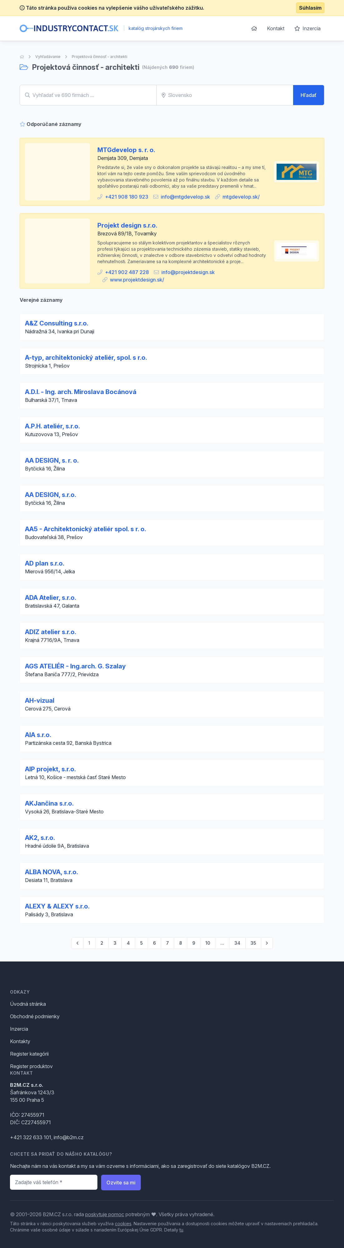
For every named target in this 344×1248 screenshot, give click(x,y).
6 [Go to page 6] (154, 943)
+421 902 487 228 (127, 272)
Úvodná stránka (28, 1004)
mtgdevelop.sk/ (241, 197)
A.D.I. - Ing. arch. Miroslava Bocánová (80, 392)
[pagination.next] (267, 943)
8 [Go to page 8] (180, 943)
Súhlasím (310, 8)
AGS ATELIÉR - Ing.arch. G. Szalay (75, 666)
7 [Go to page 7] (167, 943)
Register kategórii (29, 1054)
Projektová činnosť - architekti (99, 56)
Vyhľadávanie (48, 56)
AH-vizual (39, 700)
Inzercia (307, 28)
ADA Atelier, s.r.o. (50, 597)
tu (181, 1229)
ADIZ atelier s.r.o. (50, 632)
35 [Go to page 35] (253, 943)
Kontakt (275, 28)
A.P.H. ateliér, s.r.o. (52, 426)
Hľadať (309, 95)
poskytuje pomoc (104, 1214)
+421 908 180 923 (126, 197)
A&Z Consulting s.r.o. (56, 323)
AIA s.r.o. (38, 735)
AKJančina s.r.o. (49, 803)
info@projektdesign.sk (188, 272)
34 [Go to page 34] (237, 943)
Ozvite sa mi (120, 1182)
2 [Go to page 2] (102, 943)
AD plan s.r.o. (44, 563)
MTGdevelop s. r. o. (126, 150)
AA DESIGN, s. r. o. (52, 460)
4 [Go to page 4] (128, 943)
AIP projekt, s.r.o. (50, 769)
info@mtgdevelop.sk (185, 197)
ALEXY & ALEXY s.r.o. (57, 906)
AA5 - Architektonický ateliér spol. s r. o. (85, 529)
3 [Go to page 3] (115, 943)
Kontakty (20, 1041)
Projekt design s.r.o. (127, 225)
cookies (123, 1223)
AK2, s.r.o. (40, 837)
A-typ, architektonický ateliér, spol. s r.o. (86, 357)
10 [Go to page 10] (207, 943)
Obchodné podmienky (35, 1016)
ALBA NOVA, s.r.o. (51, 872)
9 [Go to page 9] (193, 943)
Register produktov (31, 1066)
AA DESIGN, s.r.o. (50, 495)
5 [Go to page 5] (141, 943)
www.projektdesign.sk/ (137, 280)
